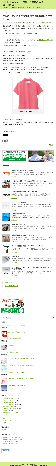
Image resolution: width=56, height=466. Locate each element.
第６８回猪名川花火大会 (9, 286)
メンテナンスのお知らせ (19, 202)
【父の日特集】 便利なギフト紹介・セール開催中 (20, 365)
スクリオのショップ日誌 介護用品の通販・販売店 (22, 3)
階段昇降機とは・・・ (18, 224)
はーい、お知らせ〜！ (30, 22)
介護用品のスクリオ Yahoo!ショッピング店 (14, 437)
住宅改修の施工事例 (8, 406)
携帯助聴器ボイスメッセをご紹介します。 (24, 235)
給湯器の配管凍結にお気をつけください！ (24, 192)
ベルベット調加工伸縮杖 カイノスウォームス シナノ (28, 246)
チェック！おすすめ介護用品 (45, 22)
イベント (5, 414)
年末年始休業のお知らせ (14, 338)
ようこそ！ (6, 416)
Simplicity (32, 464)
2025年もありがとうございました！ (17, 332)
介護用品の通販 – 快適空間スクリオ (12, 439)
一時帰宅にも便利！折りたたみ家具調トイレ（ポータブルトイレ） (32, 181)
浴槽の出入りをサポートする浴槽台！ (23, 170)
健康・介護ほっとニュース (10, 412)
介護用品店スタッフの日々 (10, 408)
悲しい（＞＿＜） (7, 420)
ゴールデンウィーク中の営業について (17, 372)
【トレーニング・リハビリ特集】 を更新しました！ (21, 358)
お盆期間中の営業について (20, 213)
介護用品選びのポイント (9, 398)
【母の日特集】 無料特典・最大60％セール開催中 (21, 378)
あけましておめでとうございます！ (17, 325)
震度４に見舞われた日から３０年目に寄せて (19, 385)
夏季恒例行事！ (11, 345)
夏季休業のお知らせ (12, 352)
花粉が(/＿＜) (16, 256)
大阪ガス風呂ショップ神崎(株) (11, 441)
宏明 (51, 145)
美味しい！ (6, 418)
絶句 (4, 422)
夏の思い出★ (6, 282)
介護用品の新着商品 (8, 402)
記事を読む (14, 176)
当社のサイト (6, 410)
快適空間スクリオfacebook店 (11, 443)
